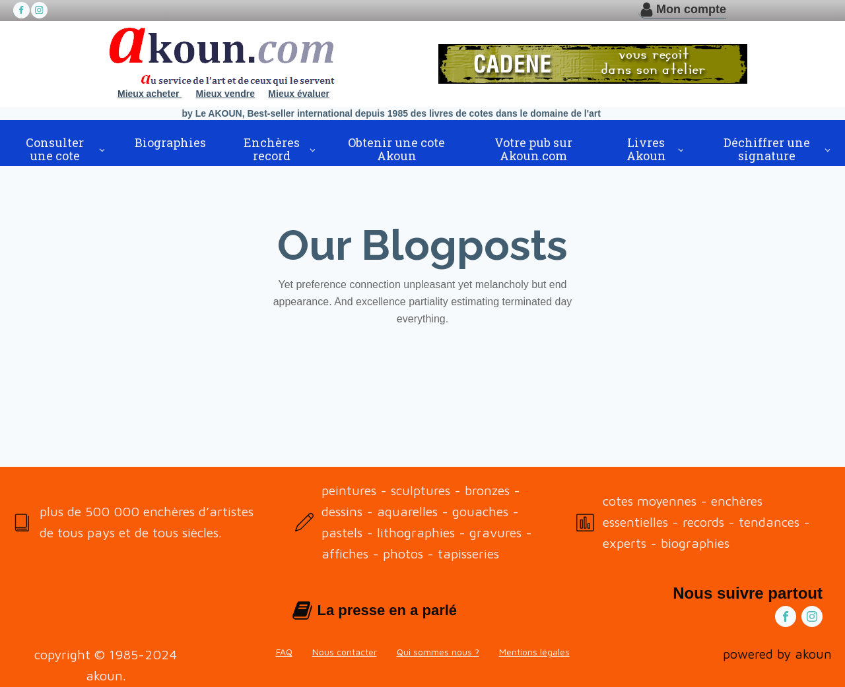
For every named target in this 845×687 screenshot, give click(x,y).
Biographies (170, 142)
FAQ (284, 651)
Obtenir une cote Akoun (396, 149)
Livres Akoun (646, 149)
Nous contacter (344, 651)
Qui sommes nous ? (438, 651)
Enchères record (272, 149)
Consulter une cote (55, 149)
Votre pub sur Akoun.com (533, 149)
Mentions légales (534, 651)
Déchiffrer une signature (767, 149)
